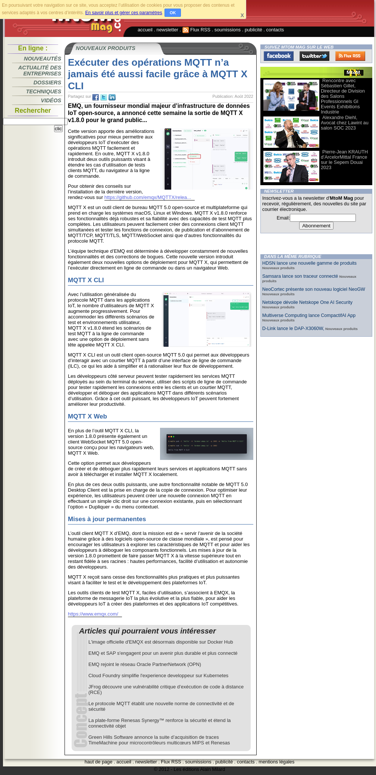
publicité (253, 29)
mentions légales (276, 762)
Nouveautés (42, 59)
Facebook (279, 56)
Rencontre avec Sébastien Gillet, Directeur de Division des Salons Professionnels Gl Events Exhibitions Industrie (343, 96)
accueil (145, 29)
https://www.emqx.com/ (93, 614)
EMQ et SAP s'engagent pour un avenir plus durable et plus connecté (163, 653)
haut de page (99, 762)
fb (95, 97)
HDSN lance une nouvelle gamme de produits (309, 263)
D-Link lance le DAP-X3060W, (293, 328)
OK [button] (173, 12)
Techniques (43, 91)
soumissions (227, 29)
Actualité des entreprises (39, 71)
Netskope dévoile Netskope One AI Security (307, 302)
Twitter (314, 56)
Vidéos (51, 100)
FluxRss (350, 56)
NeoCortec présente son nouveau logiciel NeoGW (313, 289)
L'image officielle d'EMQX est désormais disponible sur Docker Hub (160, 642)
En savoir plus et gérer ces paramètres (123, 12)
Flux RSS (196, 29)
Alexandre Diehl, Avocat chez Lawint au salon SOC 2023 (345, 123)
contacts (275, 29)
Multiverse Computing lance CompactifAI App (308, 315)
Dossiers (47, 82)
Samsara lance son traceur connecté (300, 276)
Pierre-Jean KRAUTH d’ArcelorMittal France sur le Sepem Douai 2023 (344, 159)
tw (103, 97)
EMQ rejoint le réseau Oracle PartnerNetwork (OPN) (144, 664)
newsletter (167, 29)
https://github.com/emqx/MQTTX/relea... (147, 197)
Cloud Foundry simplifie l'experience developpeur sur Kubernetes (158, 675)
